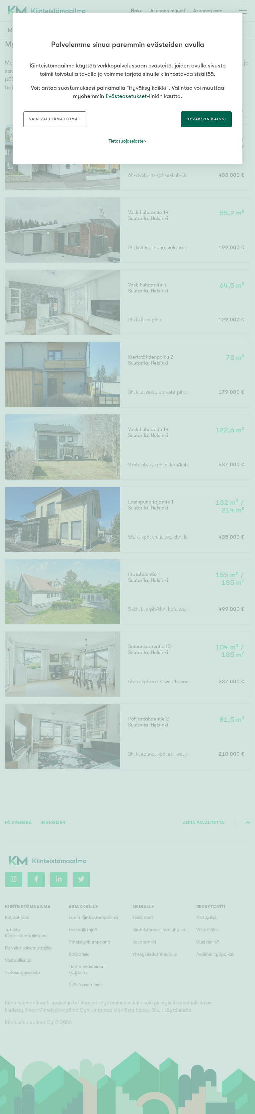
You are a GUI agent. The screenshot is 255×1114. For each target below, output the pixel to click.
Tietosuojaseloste (126, 141)
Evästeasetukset (126, 96)
